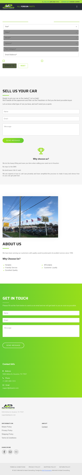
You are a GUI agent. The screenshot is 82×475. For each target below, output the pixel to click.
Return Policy (7, 427)
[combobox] (41, 26)
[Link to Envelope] (10, 451)
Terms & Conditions (9, 438)
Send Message (13, 140)
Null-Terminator (46, 470)
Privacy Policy (7, 430)
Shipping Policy (7, 434)
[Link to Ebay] (16, 451)
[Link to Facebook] (4, 451)
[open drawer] (8, 6)
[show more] (76, 6)
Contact (45, 427)
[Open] (76, 26)
